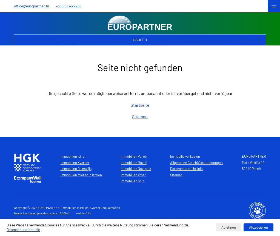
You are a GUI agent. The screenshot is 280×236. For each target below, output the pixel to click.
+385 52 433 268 (68, 6)
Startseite (140, 105)
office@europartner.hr (31, 6)
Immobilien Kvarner (75, 163)
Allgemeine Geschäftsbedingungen (196, 163)
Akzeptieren (258, 227)
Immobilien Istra (72, 156)
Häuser (140, 40)
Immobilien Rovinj (134, 163)
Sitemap (140, 116)
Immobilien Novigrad (136, 169)
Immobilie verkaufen (185, 156)
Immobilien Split (133, 181)
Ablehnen (228, 227)
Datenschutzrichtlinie (186, 169)
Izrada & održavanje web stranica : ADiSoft (42, 213)
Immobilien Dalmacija (76, 169)
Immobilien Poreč (134, 156)
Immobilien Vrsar (133, 175)
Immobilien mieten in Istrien (81, 175)
